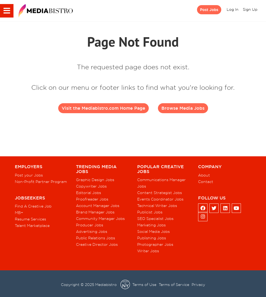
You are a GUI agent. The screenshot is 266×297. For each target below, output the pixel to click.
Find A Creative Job (33, 206)
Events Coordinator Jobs (160, 199)
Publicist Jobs (150, 212)
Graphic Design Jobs (95, 180)
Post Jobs (209, 10)
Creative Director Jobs (97, 244)
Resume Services (30, 219)
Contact (205, 181)
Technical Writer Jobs (157, 205)
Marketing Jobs (151, 225)
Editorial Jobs (88, 193)
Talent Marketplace (32, 225)
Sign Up (250, 9)
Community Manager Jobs (100, 218)
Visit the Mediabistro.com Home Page (103, 108)
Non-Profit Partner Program (41, 181)
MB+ (19, 212)
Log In (233, 9)
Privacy (198, 284)
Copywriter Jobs (91, 186)
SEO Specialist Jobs (155, 218)
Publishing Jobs (151, 238)
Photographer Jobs (155, 244)
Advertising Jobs (91, 231)
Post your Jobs (29, 175)
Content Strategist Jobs (159, 193)
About (204, 175)
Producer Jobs (89, 225)
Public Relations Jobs (95, 238)
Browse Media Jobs (183, 108)
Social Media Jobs (153, 231)
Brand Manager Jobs (95, 212)
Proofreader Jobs (92, 199)
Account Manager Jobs (97, 205)
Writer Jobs (148, 251)
